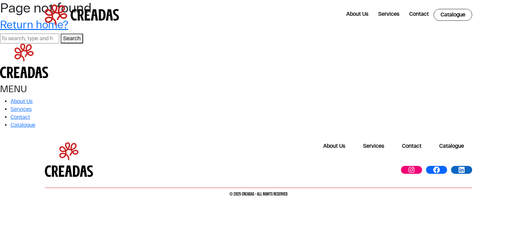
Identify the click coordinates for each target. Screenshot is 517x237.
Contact (419, 14)
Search (71, 38)
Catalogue (453, 15)
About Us (357, 14)
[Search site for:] (29, 38)
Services (388, 14)
